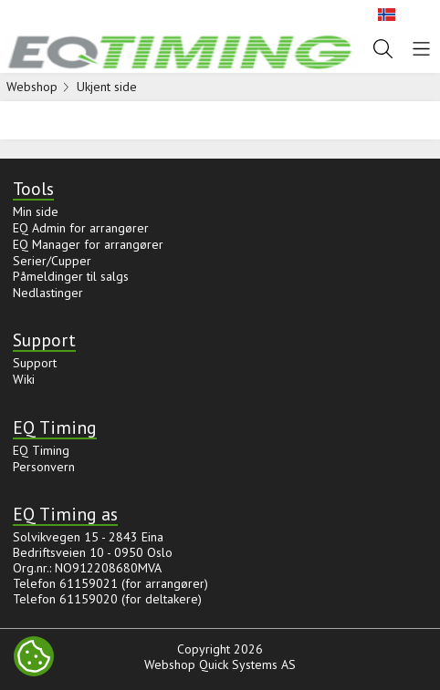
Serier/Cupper (52, 260)
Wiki (24, 379)
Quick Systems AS (247, 664)
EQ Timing (41, 450)
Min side (35, 211)
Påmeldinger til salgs (71, 276)
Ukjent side (107, 86)
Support (35, 363)
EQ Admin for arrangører (81, 228)
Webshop (32, 86)
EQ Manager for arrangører (88, 244)
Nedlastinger (48, 292)
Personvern (44, 466)
